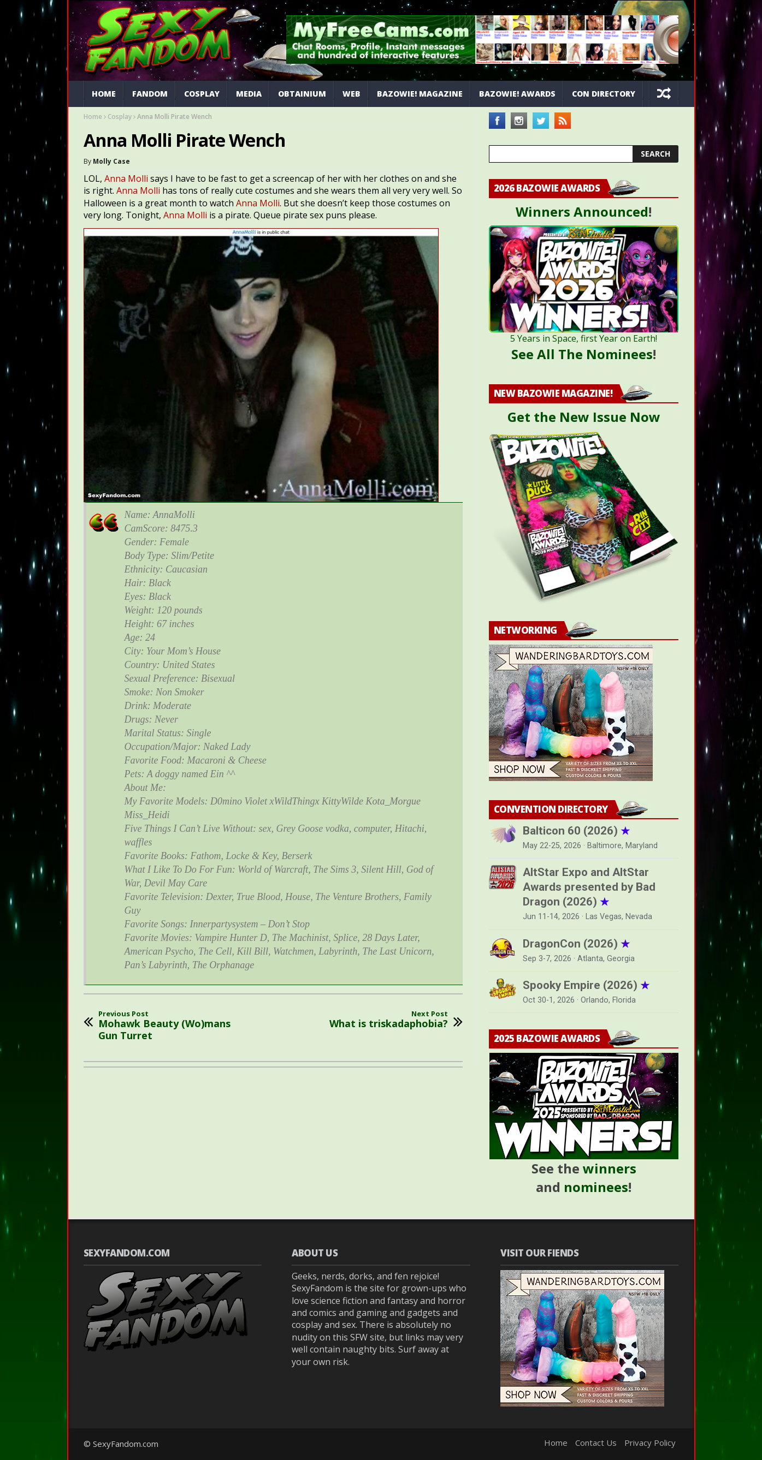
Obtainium (302, 93)
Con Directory (603, 93)
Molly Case (111, 161)
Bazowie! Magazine (420, 93)
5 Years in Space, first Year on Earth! (583, 338)
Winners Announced (582, 211)
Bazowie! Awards (517, 93)
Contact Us (596, 1442)
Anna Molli (126, 178)
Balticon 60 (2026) (576, 830)
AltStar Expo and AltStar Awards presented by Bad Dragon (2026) (589, 887)
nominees (596, 1187)
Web (351, 93)
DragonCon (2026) (576, 943)
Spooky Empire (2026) (586, 985)
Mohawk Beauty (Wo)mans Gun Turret (171, 1026)
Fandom (150, 93)
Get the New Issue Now (583, 417)
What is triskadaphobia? (388, 1020)
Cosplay (202, 93)
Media (249, 93)
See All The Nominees (582, 354)
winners (609, 1168)
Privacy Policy (650, 1442)
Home (104, 93)
